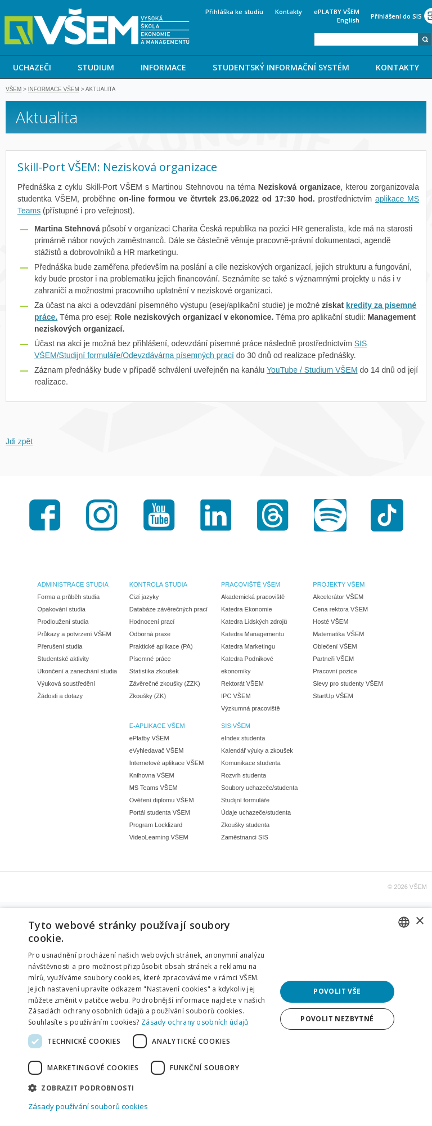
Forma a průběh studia (68, 598)
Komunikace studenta (251, 764)
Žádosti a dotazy (60, 697)
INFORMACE (163, 67)
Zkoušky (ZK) (147, 697)
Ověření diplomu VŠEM (161, 801)
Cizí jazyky (144, 598)
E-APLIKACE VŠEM (157, 726)
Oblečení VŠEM (335, 647)
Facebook (45, 516)
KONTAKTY (397, 67)
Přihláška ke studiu (234, 11)
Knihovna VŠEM (151, 776)
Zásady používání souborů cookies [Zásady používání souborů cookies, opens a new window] (88, 1106)
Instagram (102, 516)
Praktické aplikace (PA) (161, 647)
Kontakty (288, 11)
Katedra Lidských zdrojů (254, 622)
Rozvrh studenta (243, 776)
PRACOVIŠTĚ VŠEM (250, 585)
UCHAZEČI (32, 67)
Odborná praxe (149, 635)
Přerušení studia (59, 647)
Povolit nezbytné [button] (337, 1019)
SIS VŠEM (235, 726)
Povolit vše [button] (337, 991)
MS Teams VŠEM (153, 788)
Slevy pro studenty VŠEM (348, 684)
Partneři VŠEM (333, 659)
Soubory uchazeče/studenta (259, 788)
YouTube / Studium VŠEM (312, 371)
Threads (272, 516)
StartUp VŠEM (333, 697)
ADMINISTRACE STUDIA (73, 585)
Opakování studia (61, 610)
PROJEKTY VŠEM (338, 585)
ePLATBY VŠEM (336, 11)
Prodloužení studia (62, 622)
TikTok (387, 516)
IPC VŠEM (236, 697)
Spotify (330, 516)
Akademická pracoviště (253, 598)
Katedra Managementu (252, 635)
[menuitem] (32, 67)
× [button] (419, 921)
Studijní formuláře (245, 801)
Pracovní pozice (335, 672)
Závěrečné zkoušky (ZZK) (164, 684)
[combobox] (366, 39)
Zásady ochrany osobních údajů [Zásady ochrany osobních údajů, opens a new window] (195, 1022)
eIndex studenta (243, 739)
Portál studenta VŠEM (159, 813)
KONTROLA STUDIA (158, 585)
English (348, 20)
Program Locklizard (156, 826)
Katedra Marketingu (248, 647)
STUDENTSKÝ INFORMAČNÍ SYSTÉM (281, 67)
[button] (148, 1087)
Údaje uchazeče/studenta (256, 813)
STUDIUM (96, 67)
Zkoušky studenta (245, 826)
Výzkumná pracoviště (250, 709)
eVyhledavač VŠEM (156, 751)
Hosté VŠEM (330, 622)
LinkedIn (216, 516)
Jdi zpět (19, 442)
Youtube (159, 516)
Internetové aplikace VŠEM (166, 764)
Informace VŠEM (53, 90)
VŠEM (13, 90)
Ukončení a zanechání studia (77, 672)
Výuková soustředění (66, 684)
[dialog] (216, 1017)
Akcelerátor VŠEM (338, 598)
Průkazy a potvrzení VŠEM (74, 635)
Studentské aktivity (63, 659)
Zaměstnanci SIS (244, 838)
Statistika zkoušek (154, 672)
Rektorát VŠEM (242, 684)
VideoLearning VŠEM (158, 838)
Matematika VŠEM (338, 635)
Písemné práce (150, 659)
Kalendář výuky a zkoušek (257, 751)
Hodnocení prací (152, 622)
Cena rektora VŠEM (340, 610)
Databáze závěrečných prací (168, 610)
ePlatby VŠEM (149, 739)
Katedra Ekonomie (246, 610)
